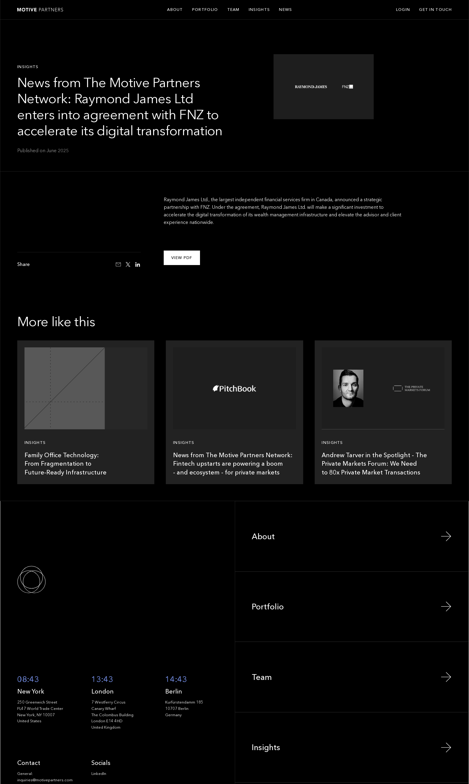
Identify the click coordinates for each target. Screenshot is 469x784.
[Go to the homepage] (51, 579)
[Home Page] (40, 9)
